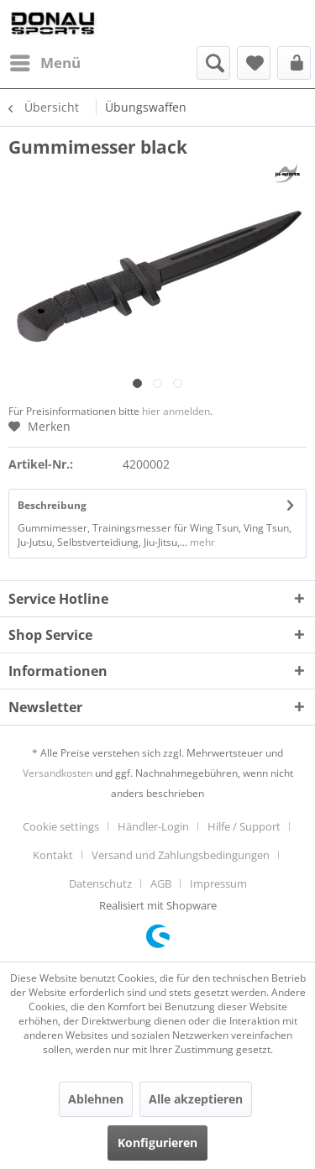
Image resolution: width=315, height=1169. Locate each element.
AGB (160, 883)
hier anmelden (176, 411)
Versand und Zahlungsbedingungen (181, 854)
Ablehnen (95, 1099)
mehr (201, 542)
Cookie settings (61, 826)
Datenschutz (100, 883)
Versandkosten (57, 773)
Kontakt (53, 854)
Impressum (218, 883)
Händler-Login (153, 826)
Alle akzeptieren (196, 1099)
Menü (45, 61)
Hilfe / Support (244, 826)
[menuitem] (44, 63)
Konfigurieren (157, 1143)
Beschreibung (52, 505)
